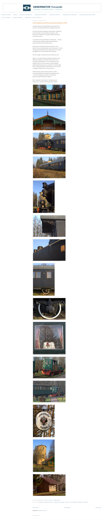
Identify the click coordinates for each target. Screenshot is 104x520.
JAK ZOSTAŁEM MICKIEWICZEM (87, 14)
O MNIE (15, 14)
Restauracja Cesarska (76, 502)
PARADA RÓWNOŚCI (18, 17)
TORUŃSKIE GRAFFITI (54, 14)
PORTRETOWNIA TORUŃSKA (70, 14)
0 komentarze (56, 500)
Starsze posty (98, 507)
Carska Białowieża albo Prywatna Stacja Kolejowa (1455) (50, 23)
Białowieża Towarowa (43, 502)
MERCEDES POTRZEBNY (41, 14)
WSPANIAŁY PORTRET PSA (25, 14)
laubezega (56, 502)
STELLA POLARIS (6, 17)
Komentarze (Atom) (42, 510)
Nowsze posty (36, 507)
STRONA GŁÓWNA (6, 14)
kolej (51, 502)
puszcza (67, 502)
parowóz (62, 502)
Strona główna (67, 507)
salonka (85, 502)
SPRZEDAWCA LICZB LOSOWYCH (33, 17)
